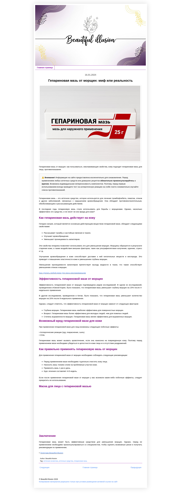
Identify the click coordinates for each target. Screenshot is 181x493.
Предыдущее (136, 467)
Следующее (44, 467)
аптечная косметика (50, 461)
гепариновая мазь (80, 461)
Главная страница (45, 68)
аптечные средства (66, 461)
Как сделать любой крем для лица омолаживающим (62, 273)
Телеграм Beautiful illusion (51, 453)
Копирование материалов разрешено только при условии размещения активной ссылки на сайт (78, 482)
